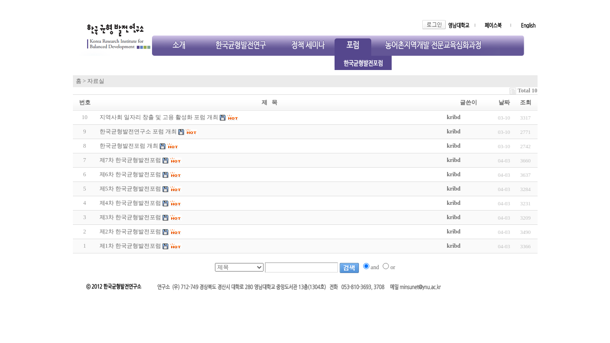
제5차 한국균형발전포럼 (130, 188)
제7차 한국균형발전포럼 (130, 160)
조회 (525, 102)
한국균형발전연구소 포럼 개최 (138, 131)
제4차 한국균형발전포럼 (130, 203)
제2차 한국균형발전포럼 (130, 231)
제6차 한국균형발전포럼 (130, 174)
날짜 (504, 102)
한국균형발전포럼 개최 (129, 145)
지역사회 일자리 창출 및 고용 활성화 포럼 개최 (159, 117)
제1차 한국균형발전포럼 (130, 245)
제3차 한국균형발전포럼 (130, 217)
